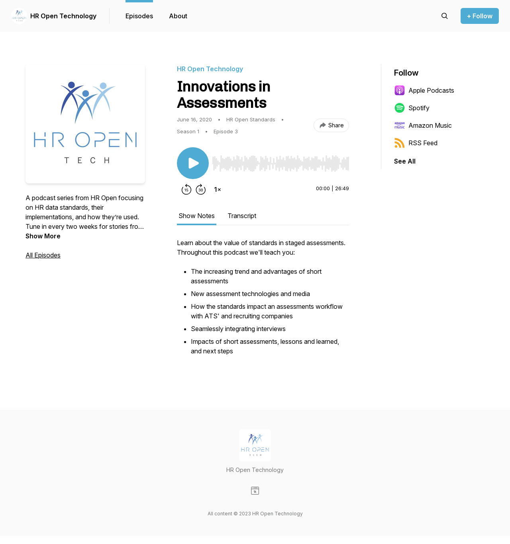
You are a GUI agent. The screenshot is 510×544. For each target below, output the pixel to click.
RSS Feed (415, 142)
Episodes (139, 16)
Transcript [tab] (242, 216)
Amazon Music (423, 125)
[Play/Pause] (193, 163)
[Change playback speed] (218, 189)
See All (405, 161)
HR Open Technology (63, 16)
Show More (43, 236)
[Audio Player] (280, 161)
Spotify (412, 107)
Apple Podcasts (424, 90)
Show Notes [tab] (196, 216)
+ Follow (479, 16)
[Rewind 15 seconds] (186, 189)
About (178, 16)
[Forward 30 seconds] (200, 189)
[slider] (280, 163)
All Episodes (43, 255)
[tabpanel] (263, 301)
